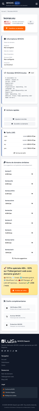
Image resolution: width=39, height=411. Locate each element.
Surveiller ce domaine (19, 124)
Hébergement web (7, 376)
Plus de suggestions (19, 258)
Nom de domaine (7, 374)
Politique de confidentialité (23, 407)
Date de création (8, 51)
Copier (31, 73)
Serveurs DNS (8, 57)
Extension (7, 63)
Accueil (3, 11)
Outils (3, 365)
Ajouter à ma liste (20, 119)
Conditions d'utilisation (10, 407)
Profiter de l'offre (20, 290)
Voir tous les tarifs (20, 153)
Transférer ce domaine (14, 28)
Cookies (33, 407)
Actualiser (31, 22)
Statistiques (5, 362)
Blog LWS (4, 379)
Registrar (6, 45)
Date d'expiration (9, 54)
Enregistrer (20, 114)
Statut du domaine (9, 42)
